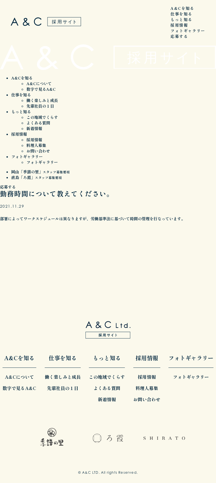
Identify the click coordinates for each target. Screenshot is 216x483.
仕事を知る (181, 14)
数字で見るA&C (41, 89)
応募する (179, 36)
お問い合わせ (38, 151)
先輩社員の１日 (40, 106)
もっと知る (181, 19)
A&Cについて (39, 83)
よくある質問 (38, 123)
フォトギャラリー (187, 30)
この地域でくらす (42, 117)
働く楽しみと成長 (42, 100)
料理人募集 (36, 145)
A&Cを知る (182, 8)
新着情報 (34, 128)
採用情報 (179, 25)
